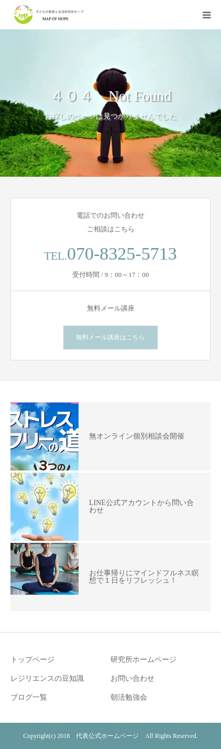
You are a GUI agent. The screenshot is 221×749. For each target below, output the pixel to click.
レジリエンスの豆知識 (47, 678)
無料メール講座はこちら (110, 337)
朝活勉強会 (128, 697)
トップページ (32, 660)
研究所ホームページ (143, 660)
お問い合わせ (132, 678)
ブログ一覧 (28, 697)
